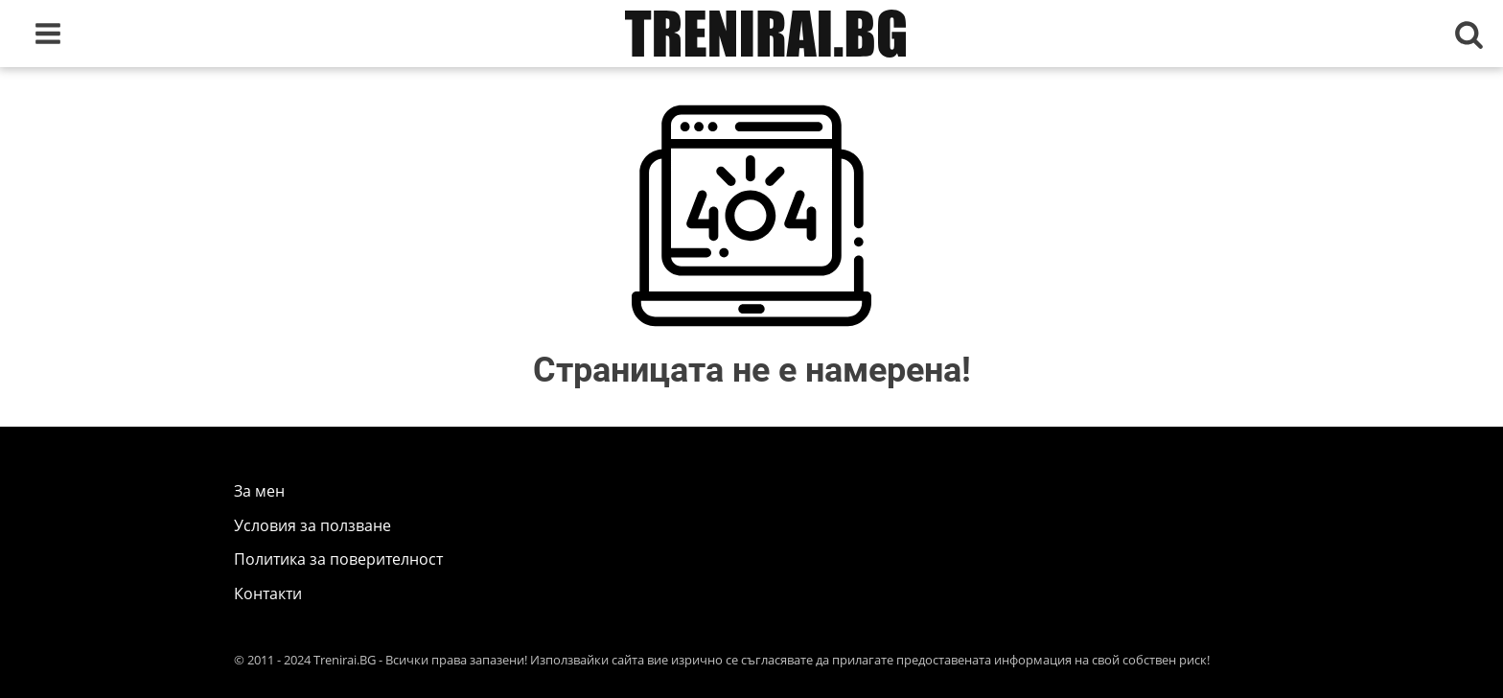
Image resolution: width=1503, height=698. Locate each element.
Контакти (268, 593)
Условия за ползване (312, 525)
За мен (259, 490)
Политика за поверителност (338, 559)
